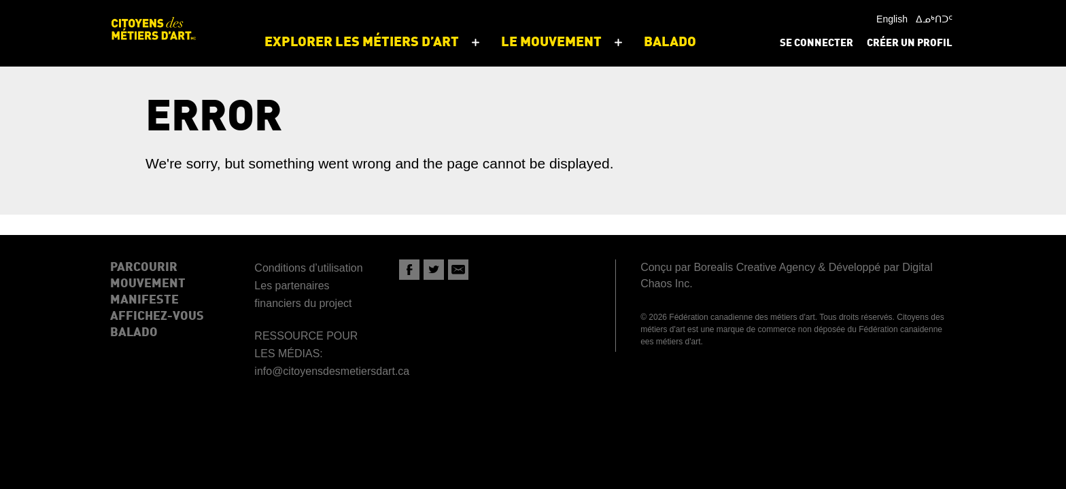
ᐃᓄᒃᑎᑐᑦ (934, 19)
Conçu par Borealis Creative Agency (727, 267)
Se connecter (816, 44)
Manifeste (144, 300)
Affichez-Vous (157, 316)
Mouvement (148, 284)
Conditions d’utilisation (308, 268)
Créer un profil (909, 44)
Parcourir (143, 267)
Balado (134, 333)
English (892, 19)
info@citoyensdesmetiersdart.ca (331, 371)
